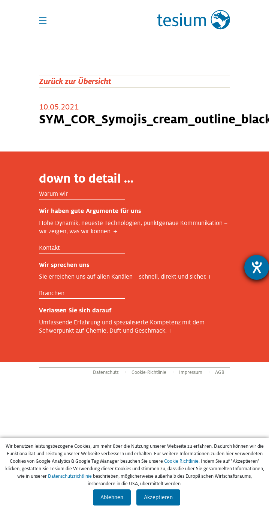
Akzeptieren (158, 497)
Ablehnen (111, 497)
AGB (219, 372)
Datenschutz (106, 372)
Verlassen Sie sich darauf (75, 310)
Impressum (190, 372)
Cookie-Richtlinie (149, 372)
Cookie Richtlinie (181, 461)
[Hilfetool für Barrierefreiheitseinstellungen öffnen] (256, 267)
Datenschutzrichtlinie (70, 476)
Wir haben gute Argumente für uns (90, 211)
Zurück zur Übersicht (75, 81)
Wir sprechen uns (64, 265)
